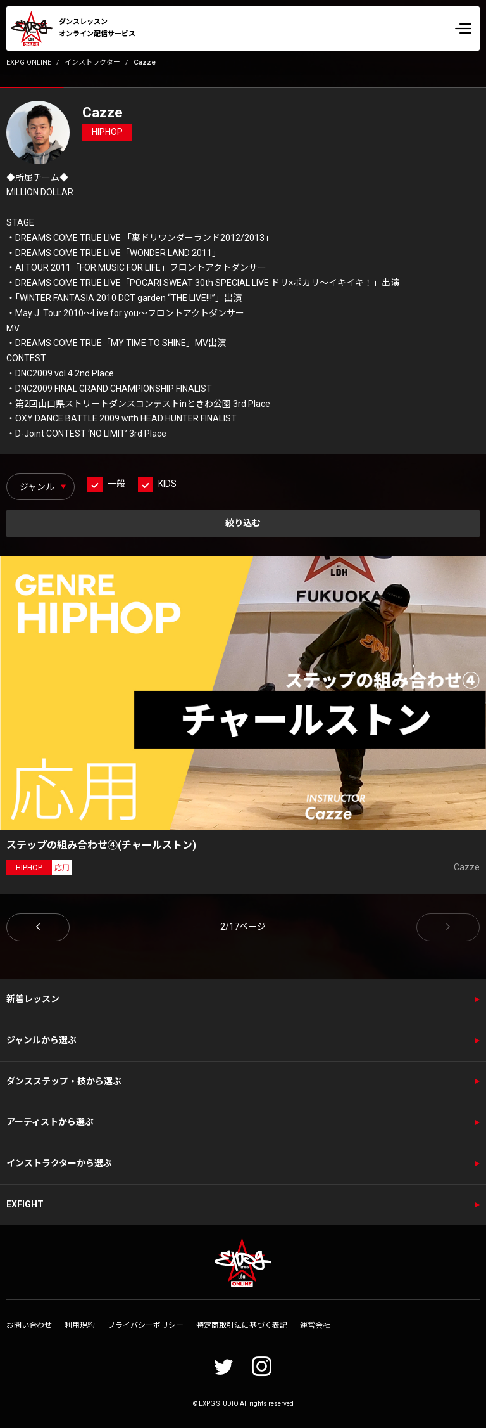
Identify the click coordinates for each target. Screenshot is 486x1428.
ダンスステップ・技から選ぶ (64, 1081)
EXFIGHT (25, 1204)
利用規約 (80, 1325)
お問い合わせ (29, 1325)
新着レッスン (32, 999)
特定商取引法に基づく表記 (241, 1325)
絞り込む (243, 523)
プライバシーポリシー (146, 1325)
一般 (116, 484)
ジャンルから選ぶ (41, 1040)
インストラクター (92, 62)
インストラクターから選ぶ (59, 1163)
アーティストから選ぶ (50, 1122)
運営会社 (315, 1325)
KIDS (167, 484)
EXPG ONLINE (28, 62)
